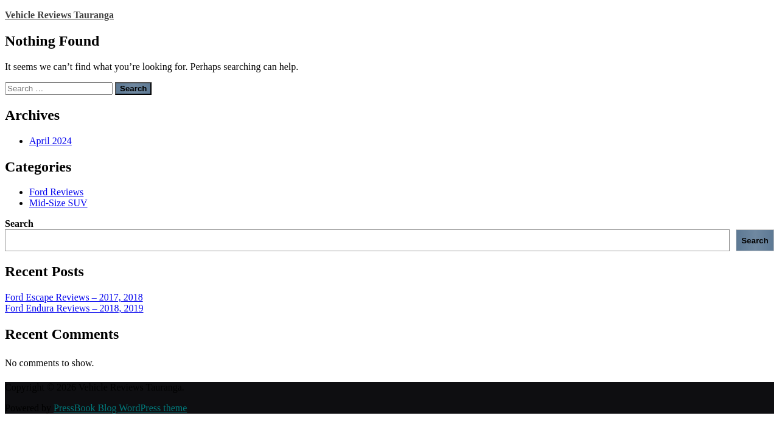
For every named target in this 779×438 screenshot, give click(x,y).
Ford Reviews (56, 192)
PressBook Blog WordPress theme (120, 408)
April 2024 (50, 141)
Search (19, 223)
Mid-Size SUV (58, 203)
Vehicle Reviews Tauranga (59, 15)
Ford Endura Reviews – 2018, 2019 (74, 308)
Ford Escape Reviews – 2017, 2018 (74, 297)
